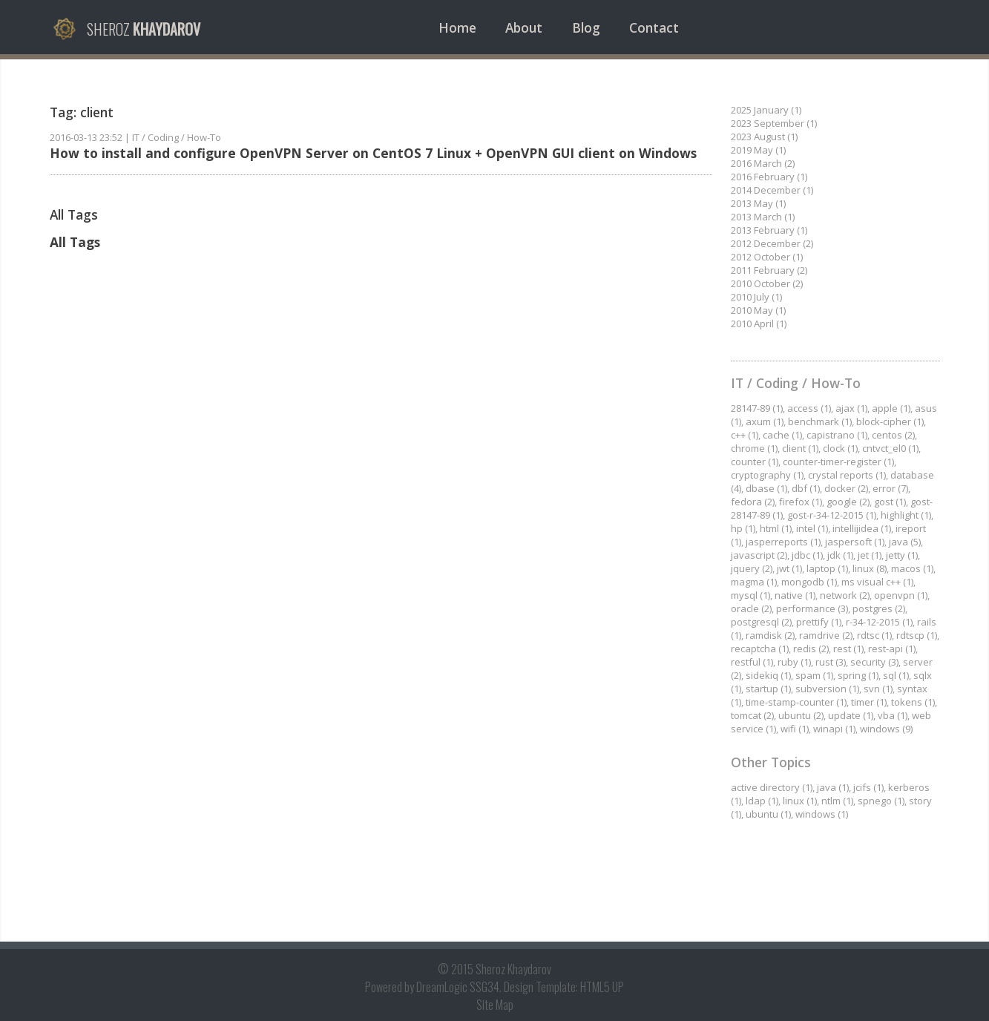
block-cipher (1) (890, 421)
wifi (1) (795, 728)
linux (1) (800, 800)
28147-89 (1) (757, 408)
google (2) (848, 501)
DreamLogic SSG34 (457, 987)
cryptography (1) (767, 475)
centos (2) (893, 434)
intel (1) (812, 528)
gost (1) (890, 501)
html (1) (776, 528)
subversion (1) (827, 688)
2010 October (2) (767, 283)
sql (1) (896, 675)
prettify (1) (818, 621)
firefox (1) (800, 501)
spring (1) (858, 675)
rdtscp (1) (916, 635)
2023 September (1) (774, 123)
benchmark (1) (820, 421)
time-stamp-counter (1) (796, 702)
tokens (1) (913, 702)
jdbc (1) (807, 555)
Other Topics (771, 762)
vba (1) (892, 715)
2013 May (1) (758, 203)
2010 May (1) (758, 310)
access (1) (809, 408)
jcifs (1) (868, 787)
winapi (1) (834, 728)
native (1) (795, 595)
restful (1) (752, 662)
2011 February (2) (769, 270)
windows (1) (821, 814)
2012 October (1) (767, 256)
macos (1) (912, 568)
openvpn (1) (900, 595)
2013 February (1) (769, 230)
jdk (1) (840, 555)
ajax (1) (851, 408)
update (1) (850, 715)
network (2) (845, 595)
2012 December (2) (772, 243)
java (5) (905, 541)
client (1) (800, 448)
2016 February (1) (769, 176)
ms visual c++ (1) (877, 581)
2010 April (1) (758, 323)
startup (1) (768, 688)
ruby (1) (794, 662)
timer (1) (869, 702)
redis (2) (811, 648)
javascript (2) (759, 555)
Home (457, 27)
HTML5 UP (602, 987)
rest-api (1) (892, 648)
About (523, 27)
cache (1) (782, 434)
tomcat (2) (752, 715)
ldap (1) (762, 800)
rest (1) (848, 648)
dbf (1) (806, 488)
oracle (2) (751, 608)
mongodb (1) (809, 581)
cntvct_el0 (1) (890, 448)
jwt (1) (789, 568)
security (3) (874, 662)
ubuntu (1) (768, 814)
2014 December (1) (772, 190)
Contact (654, 27)
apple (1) (891, 408)
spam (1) (814, 675)
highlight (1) (906, 515)
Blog (586, 27)
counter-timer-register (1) (838, 461)
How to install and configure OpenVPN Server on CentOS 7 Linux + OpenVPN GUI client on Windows (373, 153)
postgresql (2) (761, 621)
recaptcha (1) (760, 648)
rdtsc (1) (874, 635)
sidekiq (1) (768, 675)
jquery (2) (751, 568)
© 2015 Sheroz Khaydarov (494, 969)
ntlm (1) (837, 800)
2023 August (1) (764, 136)
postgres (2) (878, 608)
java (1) (833, 787)
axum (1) (764, 421)
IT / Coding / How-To (176, 137)
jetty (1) (902, 555)
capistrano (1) (836, 434)
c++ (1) (744, 434)
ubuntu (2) (801, 715)
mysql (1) (750, 595)
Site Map (494, 1005)
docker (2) (846, 488)
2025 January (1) (766, 109)
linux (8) (869, 568)
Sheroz (143, 29)
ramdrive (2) (825, 635)
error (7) (890, 488)
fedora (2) (753, 501)
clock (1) (840, 448)
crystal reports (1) (847, 475)
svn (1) (878, 688)
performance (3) (812, 608)
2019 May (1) (758, 150)
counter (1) (754, 461)
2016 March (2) (763, 163)
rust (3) (830, 662)
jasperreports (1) (783, 541)
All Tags (75, 242)
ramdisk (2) (770, 635)
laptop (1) (827, 568)
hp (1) (743, 528)
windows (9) (886, 728)
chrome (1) (754, 448)
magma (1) (754, 581)
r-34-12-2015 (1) (879, 621)
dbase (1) (766, 488)
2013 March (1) (763, 216)
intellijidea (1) (861, 528)
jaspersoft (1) (854, 541)
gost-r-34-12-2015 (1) (831, 515)
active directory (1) (771, 787)
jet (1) (869, 555)
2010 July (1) (756, 296)
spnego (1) (881, 800)
